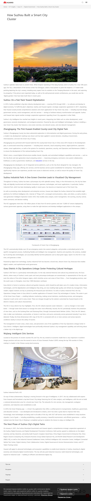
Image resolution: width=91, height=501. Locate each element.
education (39, 161)
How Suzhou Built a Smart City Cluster (48, 7)
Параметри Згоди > (64, 497)
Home (5, 7)
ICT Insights (12, 7)
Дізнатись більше (47, 495)
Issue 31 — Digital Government (26, 7)
